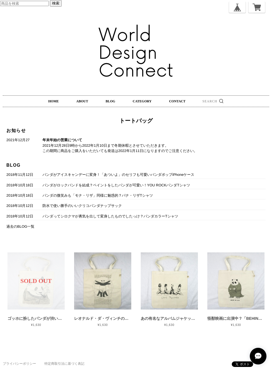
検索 (55, 3)
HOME (53, 101)
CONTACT (177, 101)
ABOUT (82, 101)
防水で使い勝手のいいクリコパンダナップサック (82, 206)
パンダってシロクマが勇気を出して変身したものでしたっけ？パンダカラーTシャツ (110, 216)
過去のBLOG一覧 (20, 226)
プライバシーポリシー (19, 364)
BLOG (110, 101)
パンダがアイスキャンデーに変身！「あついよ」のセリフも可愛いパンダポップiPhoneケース (118, 175)
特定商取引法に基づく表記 (64, 364)
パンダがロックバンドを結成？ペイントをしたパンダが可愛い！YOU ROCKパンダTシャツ (116, 185)
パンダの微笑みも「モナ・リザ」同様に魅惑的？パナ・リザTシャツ (97, 195)
